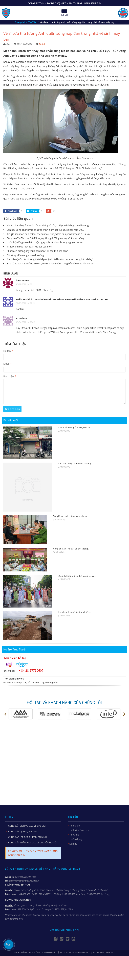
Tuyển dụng (75, 839)
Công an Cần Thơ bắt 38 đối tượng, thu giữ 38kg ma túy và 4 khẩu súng (45, 238)
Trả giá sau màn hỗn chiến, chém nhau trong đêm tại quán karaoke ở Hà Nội (48, 234)
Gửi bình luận (12, 409)
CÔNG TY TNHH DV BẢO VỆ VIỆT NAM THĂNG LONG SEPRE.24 (62, 952)
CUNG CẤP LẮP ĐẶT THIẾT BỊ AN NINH (27, 837)
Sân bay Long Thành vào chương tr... (76, 463)
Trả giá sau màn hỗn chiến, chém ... (71, 516)
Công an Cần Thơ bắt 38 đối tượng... (71, 548)
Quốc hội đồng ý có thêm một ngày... (77, 575)
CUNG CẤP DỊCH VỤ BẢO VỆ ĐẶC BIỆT (27, 825)
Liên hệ (73, 843)
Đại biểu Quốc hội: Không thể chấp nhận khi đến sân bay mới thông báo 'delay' (50, 259)
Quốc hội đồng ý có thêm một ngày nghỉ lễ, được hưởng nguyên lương (45, 242)
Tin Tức (42, 44)
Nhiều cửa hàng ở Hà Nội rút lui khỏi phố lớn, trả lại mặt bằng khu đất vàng (48, 225)
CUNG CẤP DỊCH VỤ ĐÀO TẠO (23, 831)
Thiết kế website (99, 952)
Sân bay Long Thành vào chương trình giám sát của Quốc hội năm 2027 (45, 229)
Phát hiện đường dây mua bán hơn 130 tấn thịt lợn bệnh (37, 251)
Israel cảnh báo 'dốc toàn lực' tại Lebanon (29, 246)
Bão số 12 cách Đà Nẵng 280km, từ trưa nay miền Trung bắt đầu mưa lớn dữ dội (50, 263)
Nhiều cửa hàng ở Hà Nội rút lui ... (75, 427)
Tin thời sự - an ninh (79, 830)
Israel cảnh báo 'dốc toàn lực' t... (74, 612)
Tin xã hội (74, 834)
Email (7, 364)
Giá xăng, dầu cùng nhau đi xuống (25, 255)
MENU (64, 14)
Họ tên (8, 351)
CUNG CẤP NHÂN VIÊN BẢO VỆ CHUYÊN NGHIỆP (32, 842)
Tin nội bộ (74, 825)
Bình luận (9, 376)
